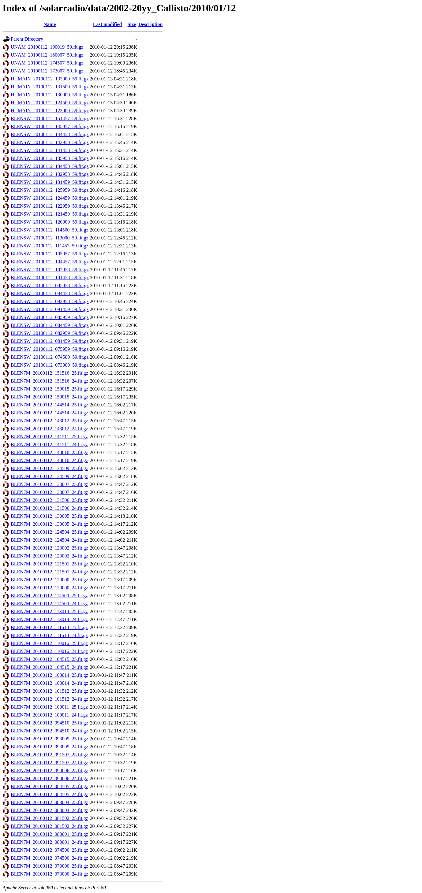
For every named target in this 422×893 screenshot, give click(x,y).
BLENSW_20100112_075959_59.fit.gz (50, 349)
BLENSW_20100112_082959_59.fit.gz (50, 333)
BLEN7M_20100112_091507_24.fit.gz (49, 762)
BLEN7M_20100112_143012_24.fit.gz (49, 428)
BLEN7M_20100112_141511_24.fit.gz (49, 444)
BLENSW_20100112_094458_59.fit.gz (50, 293)
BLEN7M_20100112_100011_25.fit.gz (49, 707)
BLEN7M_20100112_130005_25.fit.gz (49, 516)
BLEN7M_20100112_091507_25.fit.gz (49, 754)
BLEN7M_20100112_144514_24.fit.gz (49, 412)
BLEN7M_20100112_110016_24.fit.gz (49, 651)
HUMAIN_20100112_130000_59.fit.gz (50, 94)
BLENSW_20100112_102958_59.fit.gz (50, 269)
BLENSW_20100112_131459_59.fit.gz (50, 182)
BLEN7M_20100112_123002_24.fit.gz (49, 555)
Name (49, 24)
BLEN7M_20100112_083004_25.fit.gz (49, 802)
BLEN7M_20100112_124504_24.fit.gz (49, 540)
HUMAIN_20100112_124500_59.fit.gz (50, 102)
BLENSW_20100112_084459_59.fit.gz (50, 325)
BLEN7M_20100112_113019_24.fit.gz (49, 619)
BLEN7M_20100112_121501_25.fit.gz (49, 563)
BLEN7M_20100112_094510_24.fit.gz (49, 730)
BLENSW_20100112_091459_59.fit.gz (50, 309)
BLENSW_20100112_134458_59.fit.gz (50, 166)
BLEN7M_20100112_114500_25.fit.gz (49, 595)
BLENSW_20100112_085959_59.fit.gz (50, 317)
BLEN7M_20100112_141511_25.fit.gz (49, 436)
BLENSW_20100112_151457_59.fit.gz (50, 118)
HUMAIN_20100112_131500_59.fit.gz (50, 86)
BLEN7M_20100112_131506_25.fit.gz (49, 500)
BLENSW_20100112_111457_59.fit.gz (49, 245)
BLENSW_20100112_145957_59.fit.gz (50, 126)
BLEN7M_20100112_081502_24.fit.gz (49, 826)
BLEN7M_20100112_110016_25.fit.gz (49, 643)
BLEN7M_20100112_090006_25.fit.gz (49, 770)
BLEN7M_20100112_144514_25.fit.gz (49, 404)
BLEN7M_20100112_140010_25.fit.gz (49, 452)
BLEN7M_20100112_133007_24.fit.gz (49, 492)
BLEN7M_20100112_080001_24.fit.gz (49, 842)
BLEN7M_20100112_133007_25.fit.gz (49, 484)
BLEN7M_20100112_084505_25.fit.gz (49, 786)
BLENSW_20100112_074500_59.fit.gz (50, 357)
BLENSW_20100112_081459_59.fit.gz (50, 341)
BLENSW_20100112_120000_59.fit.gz (50, 221)
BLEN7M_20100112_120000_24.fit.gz (49, 587)
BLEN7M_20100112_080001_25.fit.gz (49, 834)
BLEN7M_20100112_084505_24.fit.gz (49, 794)
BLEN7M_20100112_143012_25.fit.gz (49, 420)
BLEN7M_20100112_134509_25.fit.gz (49, 468)
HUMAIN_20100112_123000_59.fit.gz (50, 110)
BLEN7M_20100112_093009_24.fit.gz (49, 746)
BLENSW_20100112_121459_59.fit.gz (50, 214)
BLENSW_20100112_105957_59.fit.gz (50, 253)
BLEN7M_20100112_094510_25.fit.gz (49, 722)
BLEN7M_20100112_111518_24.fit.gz (49, 635)
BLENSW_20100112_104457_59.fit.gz (50, 261)
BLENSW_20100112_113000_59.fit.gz (49, 237)
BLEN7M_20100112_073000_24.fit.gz (49, 873)
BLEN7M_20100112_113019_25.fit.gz (49, 611)
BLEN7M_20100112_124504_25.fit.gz (49, 532)
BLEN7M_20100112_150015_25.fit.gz (49, 388)
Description (150, 24)
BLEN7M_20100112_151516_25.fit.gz (49, 373)
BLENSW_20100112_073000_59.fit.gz (50, 365)
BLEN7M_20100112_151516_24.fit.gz (49, 381)
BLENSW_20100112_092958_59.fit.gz (50, 301)
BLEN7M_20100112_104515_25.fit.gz (49, 659)
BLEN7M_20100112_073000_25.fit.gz (49, 866)
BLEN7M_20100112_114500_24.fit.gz (49, 603)
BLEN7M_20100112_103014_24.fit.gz (49, 683)
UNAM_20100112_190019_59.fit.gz (47, 47)
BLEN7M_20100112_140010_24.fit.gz (49, 460)
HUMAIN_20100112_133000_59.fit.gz (50, 78)
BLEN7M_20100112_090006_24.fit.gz (49, 778)
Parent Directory (27, 39)
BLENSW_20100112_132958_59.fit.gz (50, 174)
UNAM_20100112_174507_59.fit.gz (47, 62)
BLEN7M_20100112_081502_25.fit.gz (49, 818)
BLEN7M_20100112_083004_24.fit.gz (49, 810)
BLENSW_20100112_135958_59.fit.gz (50, 158)
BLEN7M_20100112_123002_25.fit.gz (49, 547)
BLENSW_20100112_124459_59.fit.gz (50, 198)
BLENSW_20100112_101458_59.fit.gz (50, 277)
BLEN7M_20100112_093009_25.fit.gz (49, 738)
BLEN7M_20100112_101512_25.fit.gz (49, 691)
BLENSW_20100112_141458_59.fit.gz (50, 150)
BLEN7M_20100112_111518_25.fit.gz (49, 627)
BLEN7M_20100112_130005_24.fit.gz (49, 524)
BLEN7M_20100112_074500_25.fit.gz (49, 850)
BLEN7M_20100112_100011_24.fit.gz (49, 714)
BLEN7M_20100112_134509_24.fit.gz (49, 476)
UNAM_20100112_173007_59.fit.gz (47, 70)
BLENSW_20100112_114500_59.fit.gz (49, 229)
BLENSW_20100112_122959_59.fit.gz (50, 206)
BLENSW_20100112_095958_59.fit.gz (50, 285)
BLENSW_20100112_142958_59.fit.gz (50, 142)
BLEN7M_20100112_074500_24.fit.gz (49, 858)
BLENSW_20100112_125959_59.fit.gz (50, 190)
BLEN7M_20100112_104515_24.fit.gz (49, 667)
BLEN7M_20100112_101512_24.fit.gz (49, 699)
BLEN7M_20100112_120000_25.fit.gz (49, 579)
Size (132, 24)
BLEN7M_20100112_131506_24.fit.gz (49, 508)
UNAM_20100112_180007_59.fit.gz (47, 54)
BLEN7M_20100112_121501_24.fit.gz (49, 571)
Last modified (107, 24)
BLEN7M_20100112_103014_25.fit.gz (49, 675)
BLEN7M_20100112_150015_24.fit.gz (49, 396)
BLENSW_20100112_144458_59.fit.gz (50, 134)
